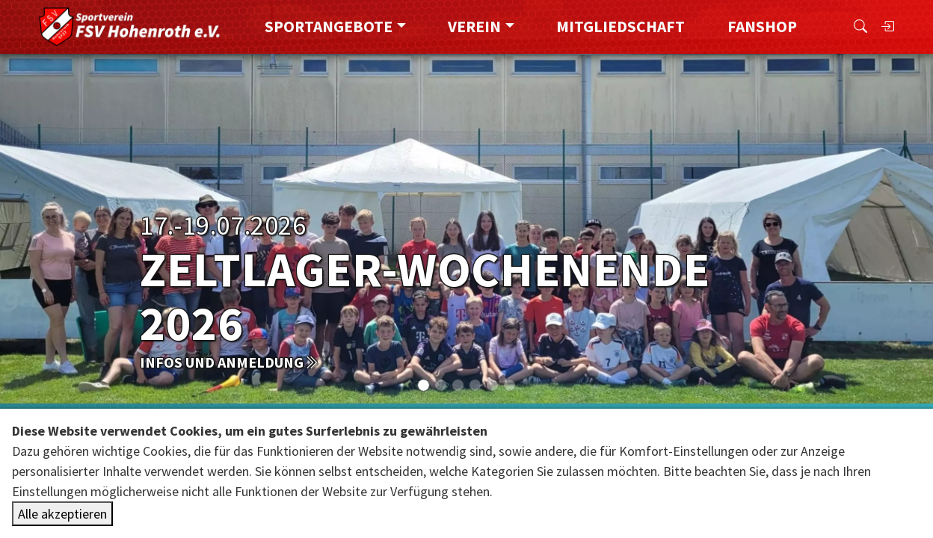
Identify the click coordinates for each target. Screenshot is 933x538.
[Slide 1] (440, 385)
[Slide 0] (423, 385)
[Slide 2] (458, 385)
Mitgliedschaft (620, 26)
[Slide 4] (492, 385)
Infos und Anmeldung (229, 362)
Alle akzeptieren (62, 513)
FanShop (762, 26)
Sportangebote (328, 26)
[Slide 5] (509, 385)
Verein (474, 26)
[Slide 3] (475, 385)
